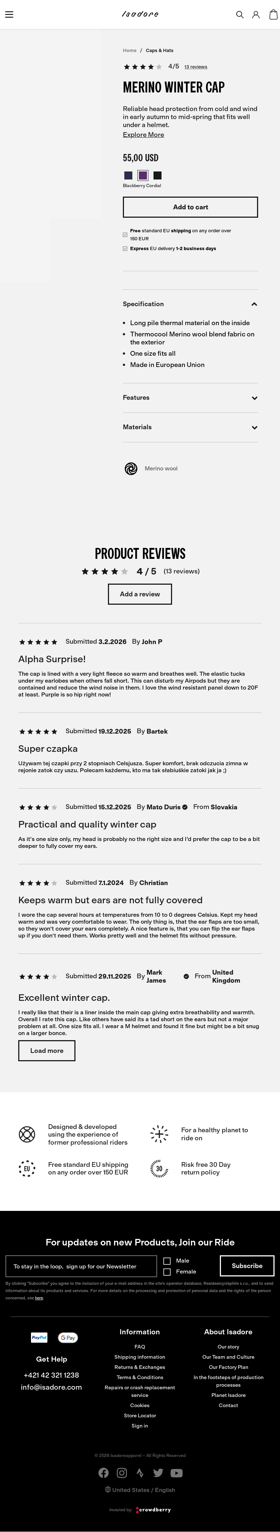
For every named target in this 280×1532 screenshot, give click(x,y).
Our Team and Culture (228, 1357)
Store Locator (140, 1416)
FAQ (140, 1347)
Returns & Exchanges (139, 1367)
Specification (190, 304)
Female (186, 1271)
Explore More (143, 135)
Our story (228, 1347)
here (39, 1298)
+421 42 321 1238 (51, 1375)
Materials (190, 427)
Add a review (140, 594)
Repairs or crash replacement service (140, 1391)
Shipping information (139, 1357)
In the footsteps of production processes (229, 1381)
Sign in (140, 1426)
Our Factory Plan (228, 1367)
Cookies (139, 1405)
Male (182, 1260)
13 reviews (195, 67)
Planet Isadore (228, 1395)
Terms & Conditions (140, 1377)
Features (190, 398)
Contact (228, 1405)
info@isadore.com (51, 1387)
